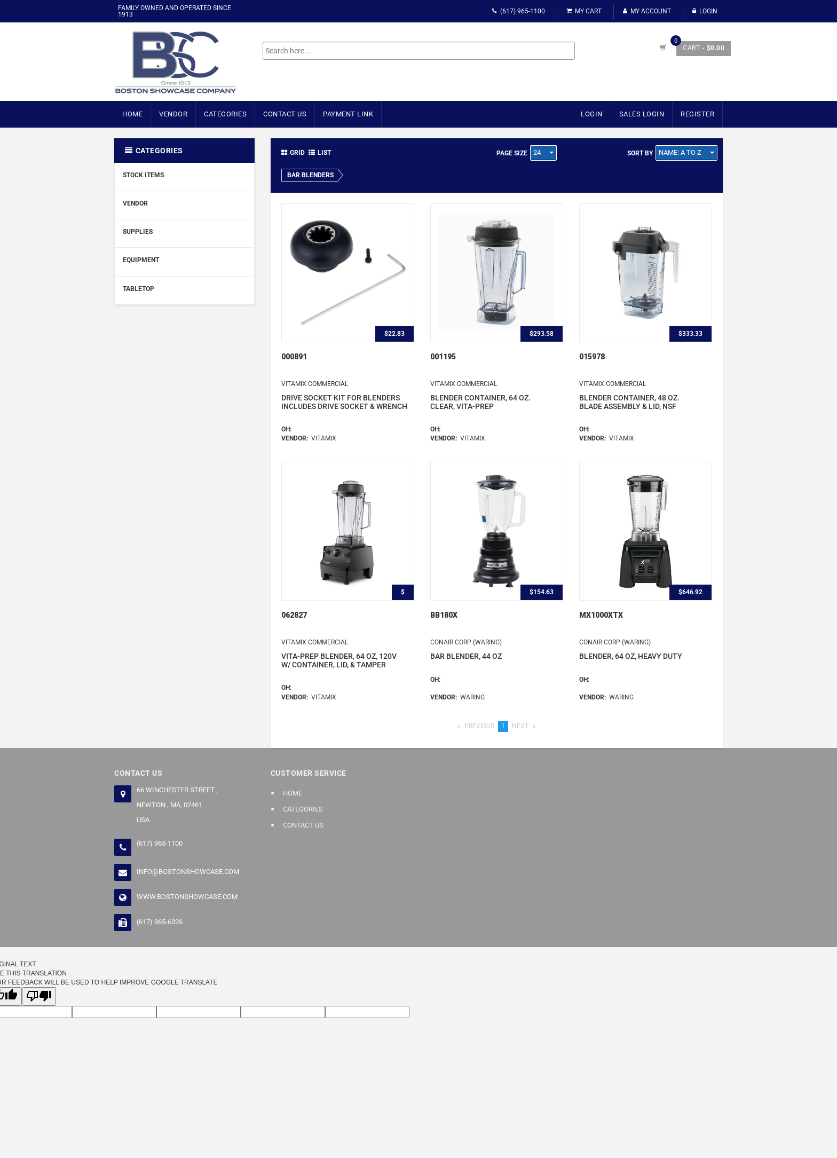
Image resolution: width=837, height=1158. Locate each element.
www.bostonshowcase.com (187, 897)
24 (543, 152)
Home (132, 114)
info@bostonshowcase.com (188, 872)
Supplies (138, 231)
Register (697, 114)
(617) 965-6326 (160, 922)
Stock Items (143, 175)
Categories (225, 114)
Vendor (173, 114)
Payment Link (348, 114)
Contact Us (284, 114)
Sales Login (642, 114)
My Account (647, 11)
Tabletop (138, 289)
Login (704, 11)
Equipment (141, 260)
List (320, 152)
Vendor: (296, 438)
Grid (293, 152)
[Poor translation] (39, 996)
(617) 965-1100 (518, 11)
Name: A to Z (686, 152)
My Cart (584, 11)
